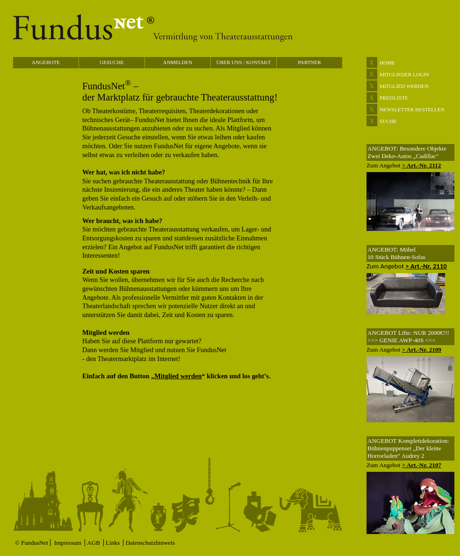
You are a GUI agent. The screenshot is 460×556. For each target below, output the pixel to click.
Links (113, 542)
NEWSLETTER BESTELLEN (412, 109)
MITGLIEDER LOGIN (404, 74)
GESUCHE (112, 62)
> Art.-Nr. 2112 (421, 165)
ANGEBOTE (46, 62)
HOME (387, 62)
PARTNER (309, 62)
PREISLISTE (394, 98)
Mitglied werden (177, 376)
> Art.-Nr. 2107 (421, 465)
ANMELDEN (178, 62)
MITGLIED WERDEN (404, 86)
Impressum (68, 542)
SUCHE (388, 121)
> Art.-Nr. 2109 (421, 349)
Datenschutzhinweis (150, 542)
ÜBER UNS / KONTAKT (243, 62)
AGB (94, 542)
